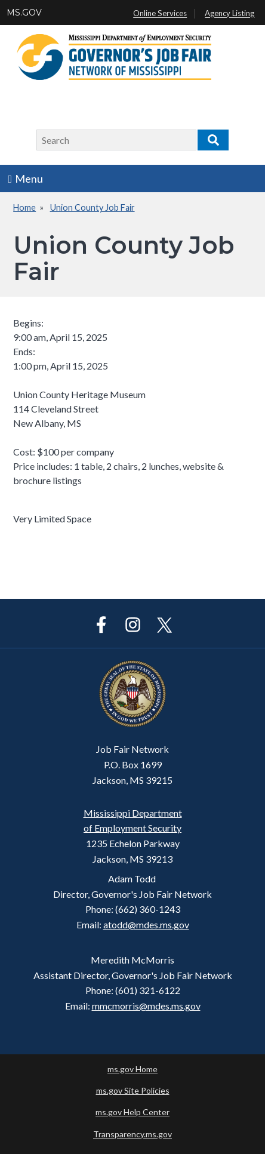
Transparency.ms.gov (132, 1134)
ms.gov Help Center (132, 1112)
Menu (26, 178)
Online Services (160, 14)
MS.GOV (24, 12)
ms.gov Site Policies (133, 1090)
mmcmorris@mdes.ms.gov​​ (146, 1005)
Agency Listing (229, 14)
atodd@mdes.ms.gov (146, 924)
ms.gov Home (132, 1069)
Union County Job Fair (92, 207)
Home (24, 207)
